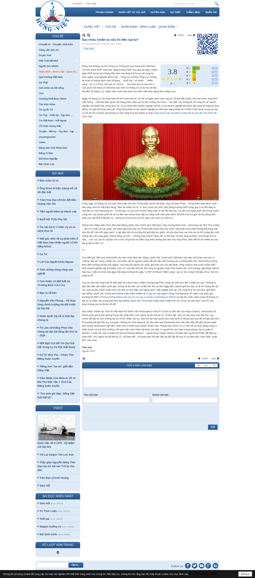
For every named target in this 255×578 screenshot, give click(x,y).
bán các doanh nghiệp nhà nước (106, 239)
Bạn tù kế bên (48, 292)
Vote (214, 68)
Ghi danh (77, 3)
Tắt (198, 365)
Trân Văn (89, 48)
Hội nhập (91, 3)
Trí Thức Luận (48, 511)
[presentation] (112, 414)
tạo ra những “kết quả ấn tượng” (106, 84)
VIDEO (57, 408)
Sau (190, 35)
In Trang (84, 358)
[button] (57, 44)
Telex (206, 365)
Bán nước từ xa (49, 180)
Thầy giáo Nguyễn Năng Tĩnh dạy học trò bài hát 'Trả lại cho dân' (56, 466)
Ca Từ (43, 254)
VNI (214, 365)
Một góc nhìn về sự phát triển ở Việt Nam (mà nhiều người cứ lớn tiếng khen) (57, 242)
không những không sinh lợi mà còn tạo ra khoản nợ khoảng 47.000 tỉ (138, 297)
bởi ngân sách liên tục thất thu (156, 218)
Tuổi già (44, 518)
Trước (180, 35)
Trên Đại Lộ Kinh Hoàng (54, 477)
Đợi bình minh (48, 534)
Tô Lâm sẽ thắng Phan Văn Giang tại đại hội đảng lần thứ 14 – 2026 (57, 331)
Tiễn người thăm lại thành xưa (58, 211)
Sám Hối (45, 485)
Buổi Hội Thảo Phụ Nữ (53, 219)
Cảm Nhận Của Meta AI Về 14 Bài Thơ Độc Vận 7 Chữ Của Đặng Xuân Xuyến (56, 382)
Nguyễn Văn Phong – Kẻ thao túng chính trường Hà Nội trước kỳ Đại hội (56, 304)
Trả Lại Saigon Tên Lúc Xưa (57, 454)
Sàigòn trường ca (50, 526)
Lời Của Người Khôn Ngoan (57, 261)
